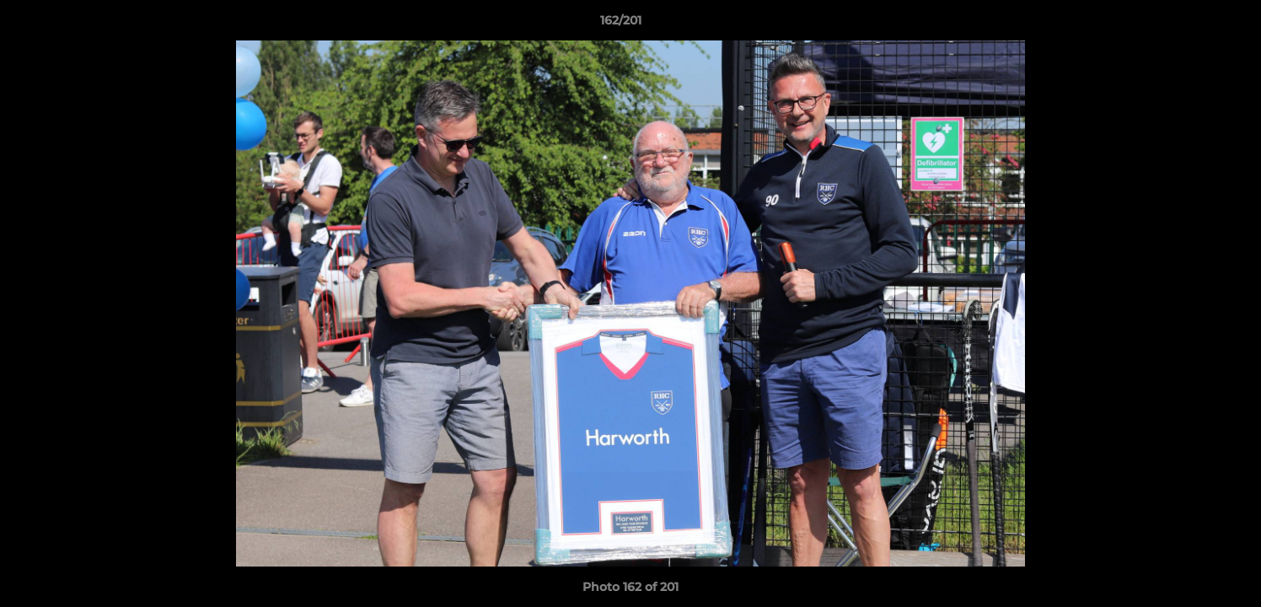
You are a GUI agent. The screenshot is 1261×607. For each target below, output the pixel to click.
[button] (1190, 24)
